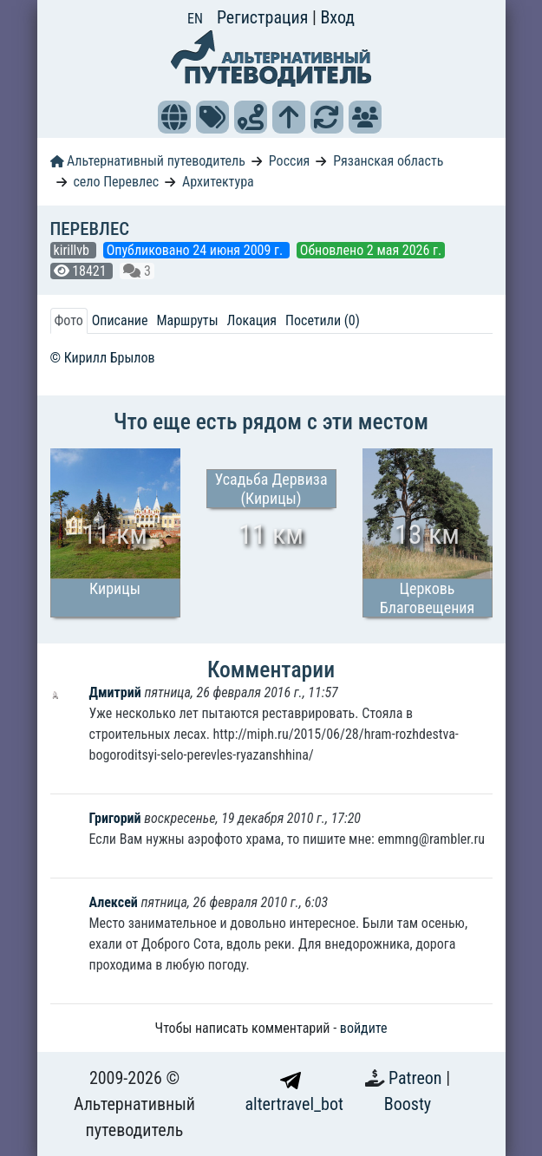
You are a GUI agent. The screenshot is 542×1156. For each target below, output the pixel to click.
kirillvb (73, 250)
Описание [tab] (120, 320)
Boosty (407, 1104)
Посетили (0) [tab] (322, 320)
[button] (174, 117)
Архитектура (218, 181)
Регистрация (264, 17)
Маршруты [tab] (187, 320)
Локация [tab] (252, 320)
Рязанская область (388, 161)
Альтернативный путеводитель (147, 161)
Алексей (113, 902)
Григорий (115, 818)
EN (195, 18)
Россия (289, 161)
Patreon (417, 1078)
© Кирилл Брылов (102, 357)
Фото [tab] (69, 320)
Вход (337, 17)
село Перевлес (116, 181)
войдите (364, 1028)
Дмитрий (117, 692)
